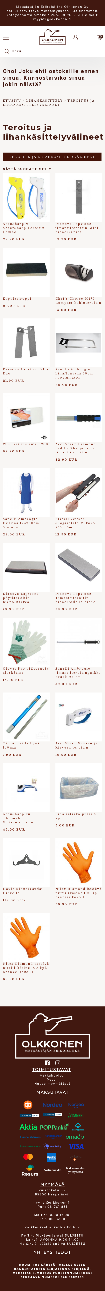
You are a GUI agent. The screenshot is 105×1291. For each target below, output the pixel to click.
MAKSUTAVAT (52, 1092)
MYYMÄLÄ (52, 1184)
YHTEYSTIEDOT (52, 1252)
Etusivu (12, 100)
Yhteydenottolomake (26, 15)
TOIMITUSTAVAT (51, 1069)
